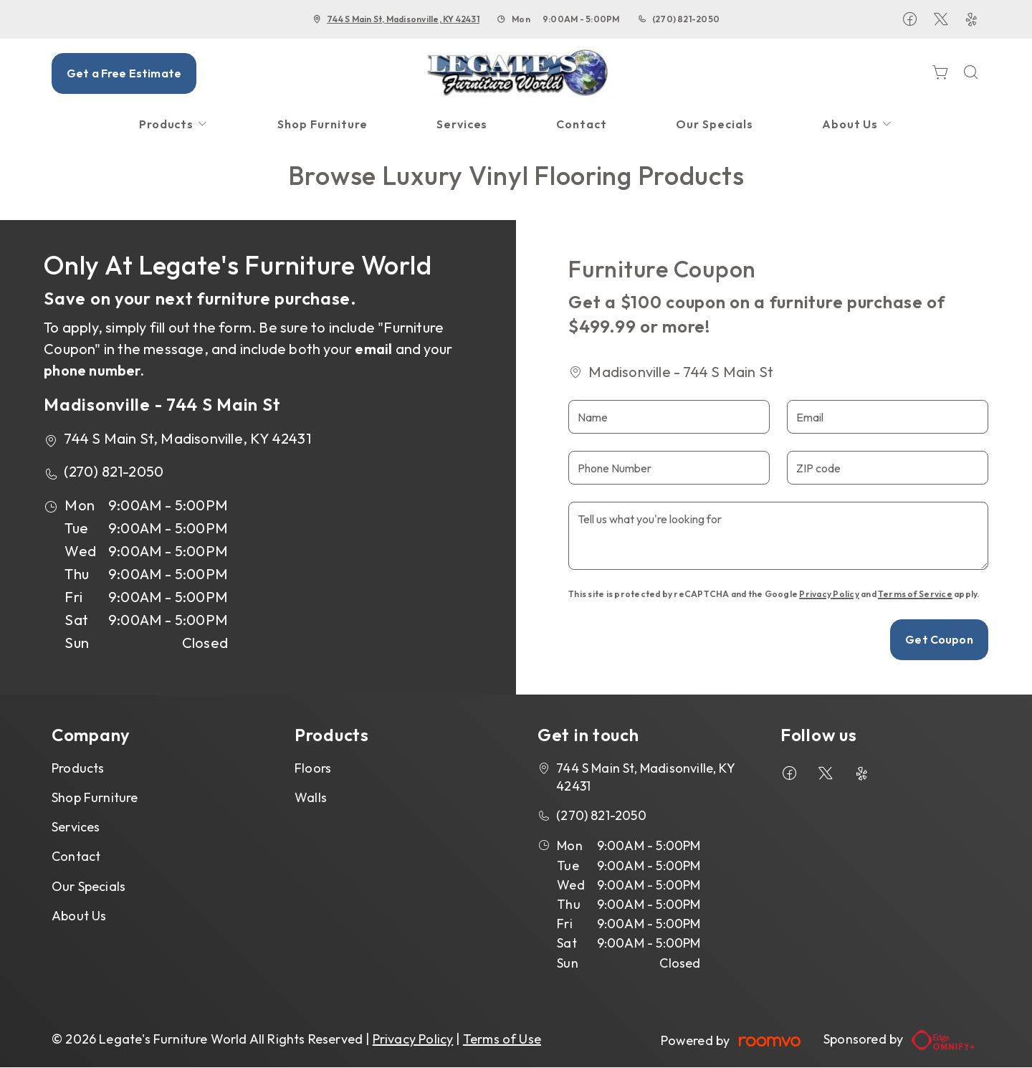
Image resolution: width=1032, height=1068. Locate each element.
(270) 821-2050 (686, 19)
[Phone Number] (669, 468)
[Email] (887, 417)
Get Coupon (939, 639)
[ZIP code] (887, 468)
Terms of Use (502, 1039)
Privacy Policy (829, 593)
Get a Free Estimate (124, 73)
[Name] (669, 417)
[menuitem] (174, 124)
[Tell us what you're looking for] (778, 536)
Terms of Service (915, 593)
